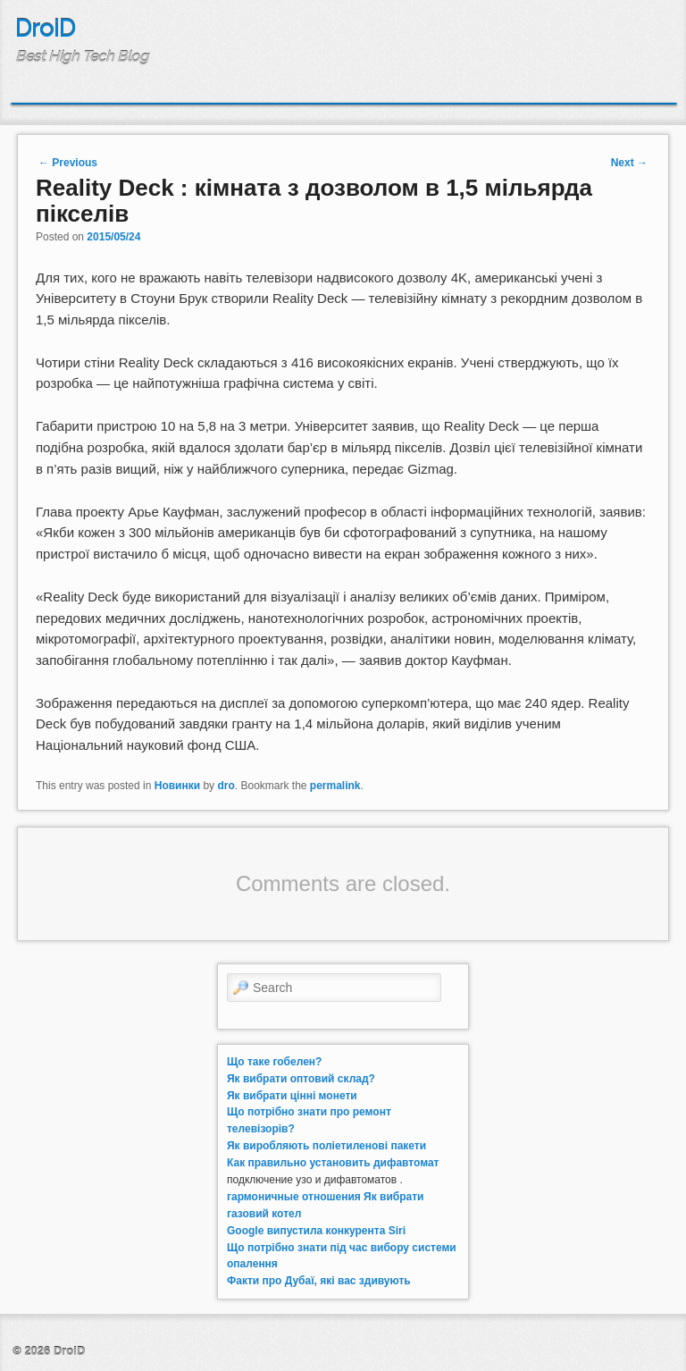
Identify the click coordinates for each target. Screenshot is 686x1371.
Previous (67, 162)
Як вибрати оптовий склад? (301, 1078)
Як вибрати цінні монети (292, 1095)
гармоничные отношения (294, 1196)
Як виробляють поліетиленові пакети (326, 1146)
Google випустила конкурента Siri (316, 1230)
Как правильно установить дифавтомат (333, 1163)
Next (629, 162)
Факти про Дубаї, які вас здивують (319, 1280)
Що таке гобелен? (274, 1062)
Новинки (177, 785)
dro (225, 785)
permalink (335, 785)
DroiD (45, 28)
